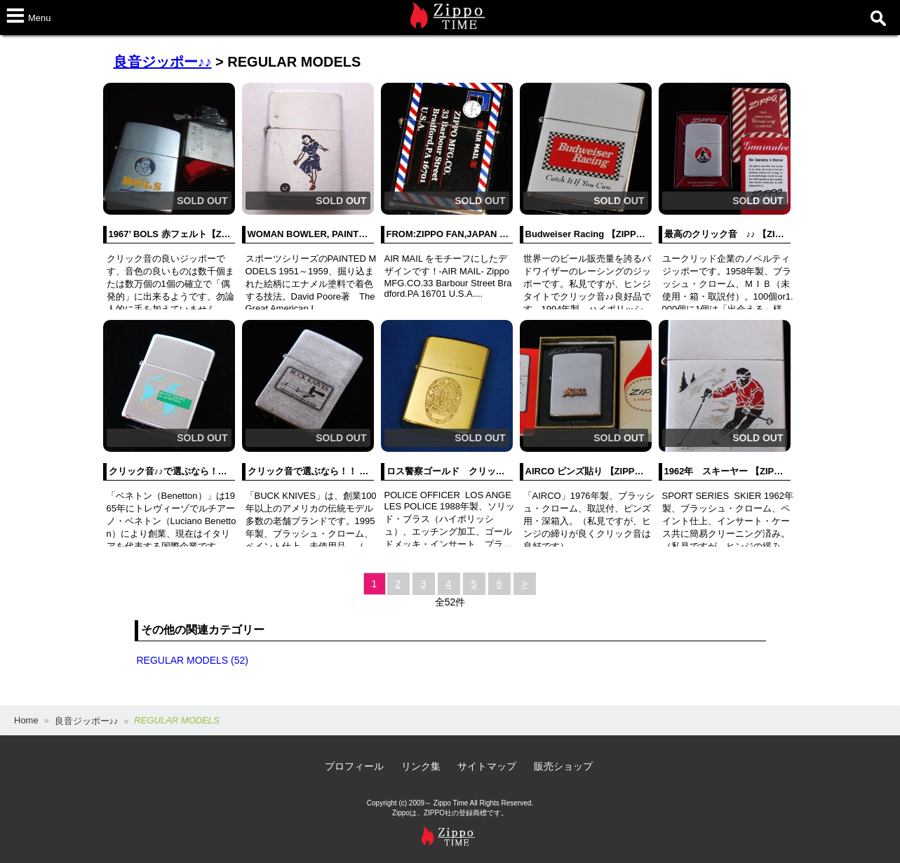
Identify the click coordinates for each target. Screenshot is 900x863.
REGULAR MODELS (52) (192, 660)
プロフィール (354, 766)
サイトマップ (486, 766)
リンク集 (421, 766)
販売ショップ (563, 766)
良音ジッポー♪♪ (163, 61)
